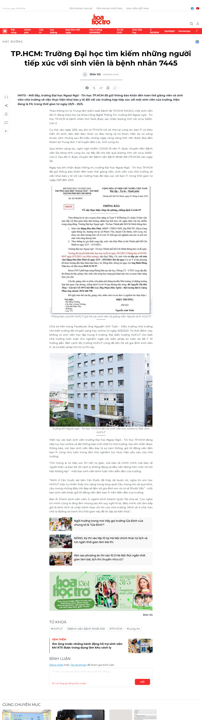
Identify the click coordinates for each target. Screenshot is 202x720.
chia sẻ (87, 88)
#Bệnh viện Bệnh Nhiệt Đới (86, 628)
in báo (108, 88)
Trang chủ (4, 31)
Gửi (142, 682)
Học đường (53, 31)
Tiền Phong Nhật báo (109, 8)
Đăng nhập (56, 665)
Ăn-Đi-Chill (120, 31)
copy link (101, 88)
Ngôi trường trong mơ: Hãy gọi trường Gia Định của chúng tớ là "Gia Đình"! (108, 522)
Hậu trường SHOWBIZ (95, 31)
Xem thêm (197, 31)
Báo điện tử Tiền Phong (101, 20)
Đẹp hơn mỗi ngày (72, 31)
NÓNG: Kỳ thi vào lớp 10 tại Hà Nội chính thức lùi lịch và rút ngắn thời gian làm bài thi (110, 540)
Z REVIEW (154, 31)
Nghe (6, 97)
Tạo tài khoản (78, 665)
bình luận (115, 88)
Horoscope (184, 31)
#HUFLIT (57, 628)
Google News (197, 41)
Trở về (6, 131)
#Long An (133, 628)
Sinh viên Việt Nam (137, 8)
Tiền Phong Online (80, 8)
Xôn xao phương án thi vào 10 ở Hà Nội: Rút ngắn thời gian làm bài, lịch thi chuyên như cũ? (109, 557)
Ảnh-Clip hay (137, 31)
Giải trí (41, 31)
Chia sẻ (6, 105)
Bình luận (6, 122)
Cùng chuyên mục (21, 704)
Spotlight (169, 31)
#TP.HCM (116, 628)
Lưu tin (6, 114)
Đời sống (13, 31)
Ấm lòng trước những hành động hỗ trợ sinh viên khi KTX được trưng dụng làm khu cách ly (87, 645)
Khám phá (27, 31)
